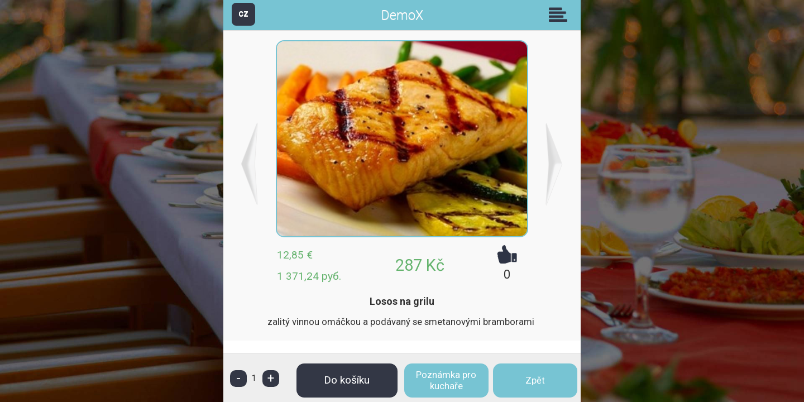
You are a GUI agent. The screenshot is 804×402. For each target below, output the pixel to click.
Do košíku (347, 380)
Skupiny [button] (560, 14)
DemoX (402, 15)
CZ (243, 13)
